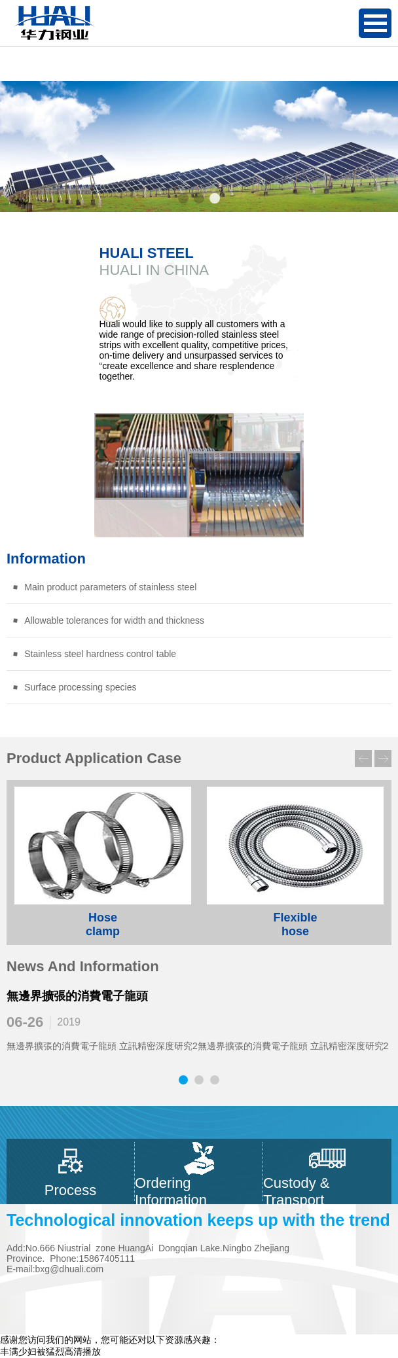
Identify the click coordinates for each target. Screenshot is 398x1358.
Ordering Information (198, 1171)
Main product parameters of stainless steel (104, 587)
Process (70, 1171)
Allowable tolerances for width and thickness (108, 620)
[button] (183, 198)
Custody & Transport (327, 1171)
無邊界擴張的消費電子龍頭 (77, 996)
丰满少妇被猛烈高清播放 (50, 1351)
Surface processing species (74, 687)
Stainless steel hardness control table (94, 654)
